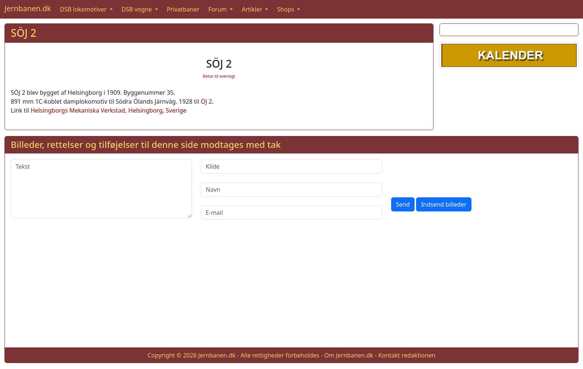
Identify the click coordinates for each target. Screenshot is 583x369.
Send (403, 204)
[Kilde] (291, 166)
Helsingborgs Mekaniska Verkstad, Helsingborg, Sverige (108, 110)
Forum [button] (218, 9)
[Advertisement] (291, 289)
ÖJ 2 (206, 101)
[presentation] (447, 173)
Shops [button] (286, 9)
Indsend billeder (443, 204)
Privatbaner (183, 9)
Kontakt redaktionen (406, 355)
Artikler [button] (253, 9)
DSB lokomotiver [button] (84, 9)
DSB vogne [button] (138, 9)
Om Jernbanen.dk (348, 355)
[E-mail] (291, 212)
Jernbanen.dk (27, 8)
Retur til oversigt (219, 76)
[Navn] (291, 189)
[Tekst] (101, 188)
